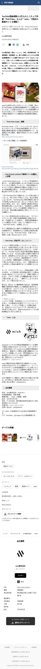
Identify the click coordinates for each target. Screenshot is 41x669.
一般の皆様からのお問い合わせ (20, 661)
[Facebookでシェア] (13, 44)
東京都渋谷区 (6, 496)
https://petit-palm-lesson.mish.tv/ (13, 137)
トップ (5, 533)
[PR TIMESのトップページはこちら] (8, 3)
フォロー (20, 575)
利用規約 (34, 647)
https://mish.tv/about (17, 405)
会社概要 (7, 647)
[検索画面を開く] (39, 2)
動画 (16, 486)
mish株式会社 (27, 533)
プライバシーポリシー (20, 647)
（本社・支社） (17, 496)
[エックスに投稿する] (9, 44)
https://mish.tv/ (17, 359)
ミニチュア (7, 486)
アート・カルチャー (25, 476)
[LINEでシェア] (17, 44)
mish (35, 486)
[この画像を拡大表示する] (9, 438)
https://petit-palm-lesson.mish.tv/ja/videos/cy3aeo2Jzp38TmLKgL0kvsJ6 (20, 167)
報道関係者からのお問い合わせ (20, 652)
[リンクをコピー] (27, 44)
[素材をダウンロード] (23, 44)
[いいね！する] (3, 44)
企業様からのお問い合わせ (20, 656)
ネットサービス (8, 476)
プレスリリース (15, 533)
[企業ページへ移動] (20, 554)
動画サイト (26, 486)
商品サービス (8, 466)
